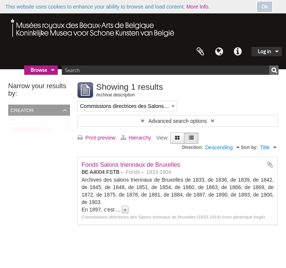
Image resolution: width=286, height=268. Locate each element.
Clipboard (200, 51)
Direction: (192, 147)
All (13, 121)
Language (219, 51)
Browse (39, 70)
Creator (22, 110)
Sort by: (249, 147)
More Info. (198, 7)
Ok (264, 6)
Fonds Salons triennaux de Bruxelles (131, 164)
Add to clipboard (270, 164)
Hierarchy (137, 138)
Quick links (237, 51)
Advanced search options (177, 121)
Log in (264, 51)
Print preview (96, 138)
